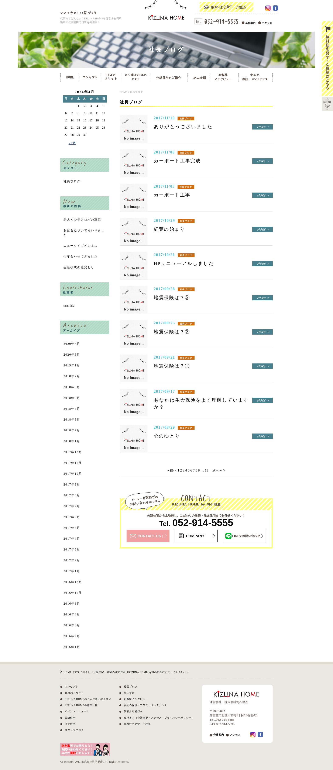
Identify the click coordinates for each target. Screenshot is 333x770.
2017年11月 (72, 463)
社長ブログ (72, 181)
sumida (69, 305)
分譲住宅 (70, 717)
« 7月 (72, 143)
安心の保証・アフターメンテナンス (145, 705)
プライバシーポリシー (177, 717)
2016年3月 (71, 625)
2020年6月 (71, 354)
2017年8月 (71, 495)
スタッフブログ (74, 730)
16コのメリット (74, 692)
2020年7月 (71, 343)
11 (206, 470)
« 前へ (172, 470)
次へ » (217, 470)
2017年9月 (71, 484)
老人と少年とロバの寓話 (82, 219)
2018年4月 (71, 408)
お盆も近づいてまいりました (83, 232)
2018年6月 (71, 387)
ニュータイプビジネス (80, 245)
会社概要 (142, 717)
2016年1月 (71, 647)
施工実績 (129, 692)
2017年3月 (71, 549)
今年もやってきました (80, 256)
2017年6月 (71, 517)
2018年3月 (71, 419)
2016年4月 (71, 614)
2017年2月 (71, 560)
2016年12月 (72, 582)
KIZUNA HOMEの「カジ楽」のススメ (88, 699)
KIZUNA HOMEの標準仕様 (81, 705)
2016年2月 (71, 636)
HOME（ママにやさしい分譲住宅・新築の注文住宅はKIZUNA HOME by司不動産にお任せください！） (126, 672)
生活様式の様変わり (78, 267)
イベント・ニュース (77, 711)
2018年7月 (71, 376)
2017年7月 (71, 506)
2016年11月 (72, 592)
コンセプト (71, 686)
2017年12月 (72, 452)
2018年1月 (71, 441)
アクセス (267, 23)
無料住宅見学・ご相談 (137, 723)
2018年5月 (71, 398)
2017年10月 (72, 473)
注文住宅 (70, 723)
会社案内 (250, 23)
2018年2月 (71, 430)
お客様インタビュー (136, 699)
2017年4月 (71, 538)
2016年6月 (71, 603)
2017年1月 (71, 571)
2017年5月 (71, 527)
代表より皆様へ (133, 711)
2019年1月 (71, 365)
